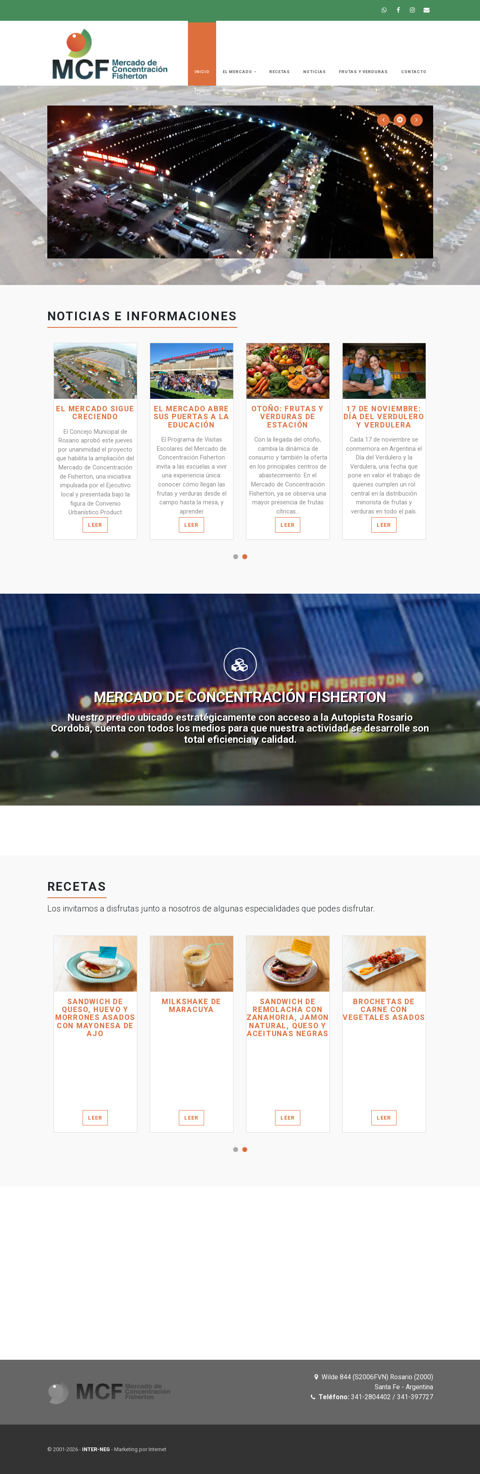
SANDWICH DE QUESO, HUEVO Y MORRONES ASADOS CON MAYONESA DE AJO (95, 1018)
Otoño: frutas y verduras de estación (287, 417)
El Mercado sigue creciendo (95, 413)
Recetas (279, 71)
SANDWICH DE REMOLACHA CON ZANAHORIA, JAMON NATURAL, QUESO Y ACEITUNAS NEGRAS (287, 1018)
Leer (95, 525)
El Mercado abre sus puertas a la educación (191, 417)
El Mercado (238, 71)
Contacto (413, 71)
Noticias (314, 71)
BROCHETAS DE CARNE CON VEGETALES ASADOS (384, 1010)
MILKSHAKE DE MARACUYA (191, 1006)
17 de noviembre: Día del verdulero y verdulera (384, 417)
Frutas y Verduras (363, 71)
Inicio (202, 71)
